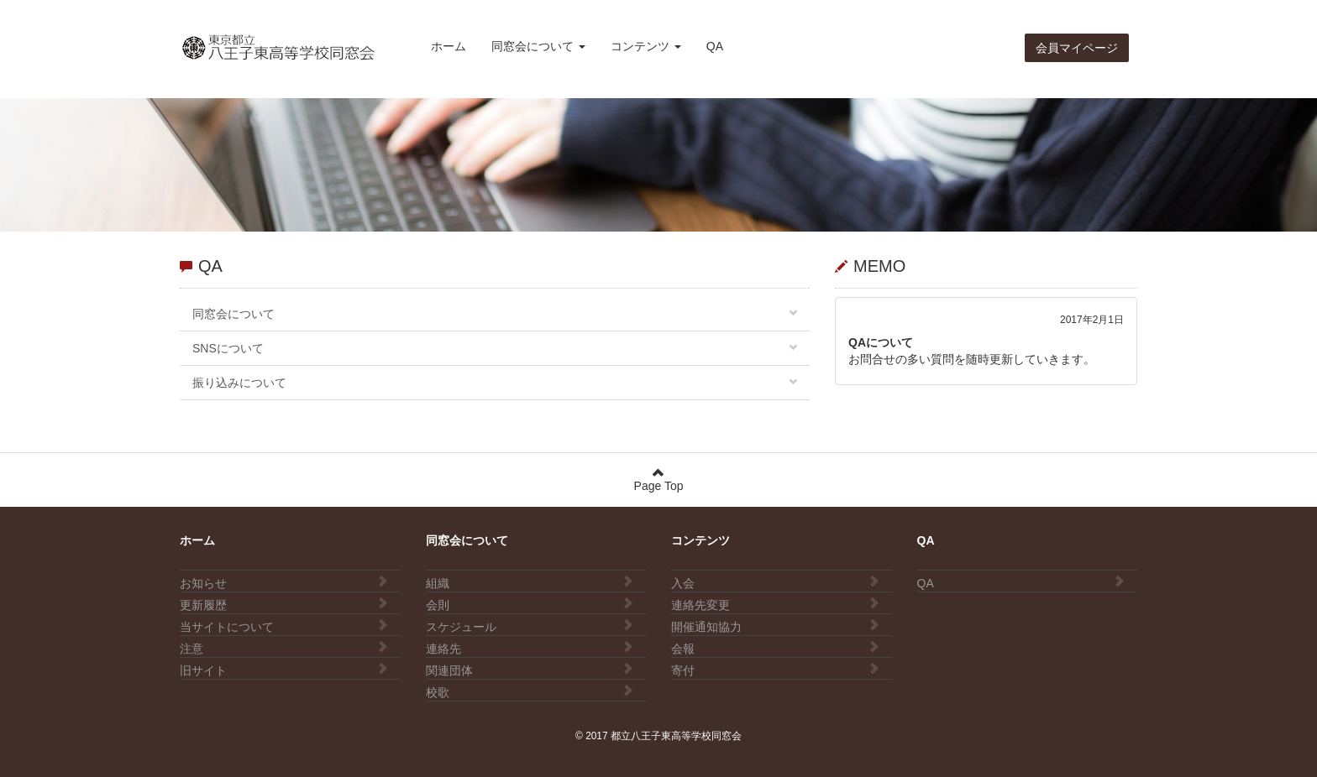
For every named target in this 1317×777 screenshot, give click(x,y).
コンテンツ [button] (646, 46)
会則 (530, 604)
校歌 (530, 691)
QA (714, 46)
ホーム (448, 46)
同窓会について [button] (538, 46)
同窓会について (494, 314)
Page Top (658, 480)
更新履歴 (284, 604)
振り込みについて (494, 382)
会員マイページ (1077, 48)
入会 (775, 582)
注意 (284, 647)
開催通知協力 (775, 626)
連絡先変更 (775, 604)
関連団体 (530, 669)
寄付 (775, 669)
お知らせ (284, 582)
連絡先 (530, 647)
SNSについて (494, 348)
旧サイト (284, 669)
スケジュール (530, 626)
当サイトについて (284, 626)
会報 (775, 647)
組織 (530, 582)
